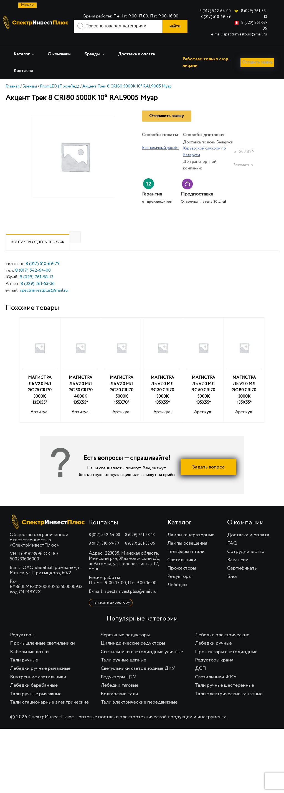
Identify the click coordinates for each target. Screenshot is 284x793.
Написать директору (111, 612)
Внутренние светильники (38, 686)
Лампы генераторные (190, 544)
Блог (232, 585)
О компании (59, 54)
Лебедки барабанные (34, 694)
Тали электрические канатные (229, 703)
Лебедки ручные (213, 652)
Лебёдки (177, 594)
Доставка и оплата (136, 54)
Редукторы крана (214, 669)
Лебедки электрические (222, 644)
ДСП (200, 677)
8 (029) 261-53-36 (38, 293)
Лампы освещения (187, 552)
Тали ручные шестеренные (224, 694)
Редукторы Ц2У (118, 686)
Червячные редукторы (125, 644)
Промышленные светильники (42, 652)
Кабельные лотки (29, 661)
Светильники (181, 569)
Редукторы (179, 585)
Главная (12, 96)
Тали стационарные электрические (49, 711)
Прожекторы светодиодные (226, 661)
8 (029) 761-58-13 (36, 286)
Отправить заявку (166, 125)
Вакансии (237, 569)
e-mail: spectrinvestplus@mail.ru (239, 34)
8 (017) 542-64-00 (215, 11)
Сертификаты (242, 577)
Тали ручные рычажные (36, 703)
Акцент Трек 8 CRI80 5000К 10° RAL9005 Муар (127, 96)
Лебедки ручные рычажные (40, 677)
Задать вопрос (208, 476)
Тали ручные (24, 669)
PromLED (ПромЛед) (59, 96)
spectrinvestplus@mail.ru (44, 300)
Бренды (94, 54)
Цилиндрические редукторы (133, 652)
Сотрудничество (245, 560)
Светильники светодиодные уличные (142, 661)
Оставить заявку (25, 84)
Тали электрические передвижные (139, 711)
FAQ (232, 552)
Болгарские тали (119, 703)
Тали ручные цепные (123, 669)
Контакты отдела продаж (37, 251)
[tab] (38, 251)
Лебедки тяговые (119, 694)
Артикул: (39, 380)
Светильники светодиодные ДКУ (138, 677)
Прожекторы (181, 577)
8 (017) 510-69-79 (216, 17)
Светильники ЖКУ (216, 686)
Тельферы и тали (186, 560)
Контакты (23, 71)
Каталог (24, 54)
